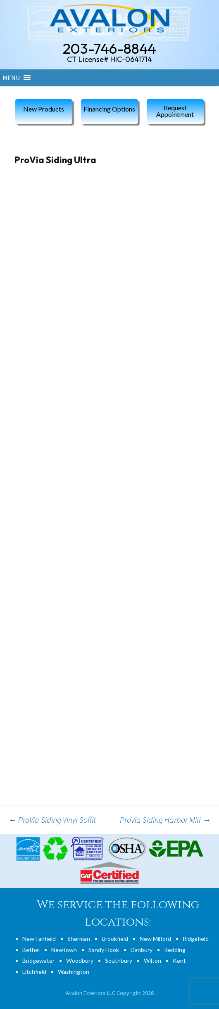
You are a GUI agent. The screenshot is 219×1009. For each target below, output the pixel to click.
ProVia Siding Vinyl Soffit (52, 819)
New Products (43, 109)
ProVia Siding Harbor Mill (165, 819)
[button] (11, 77)
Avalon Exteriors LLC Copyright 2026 (110, 993)
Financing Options (109, 109)
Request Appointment (175, 111)
